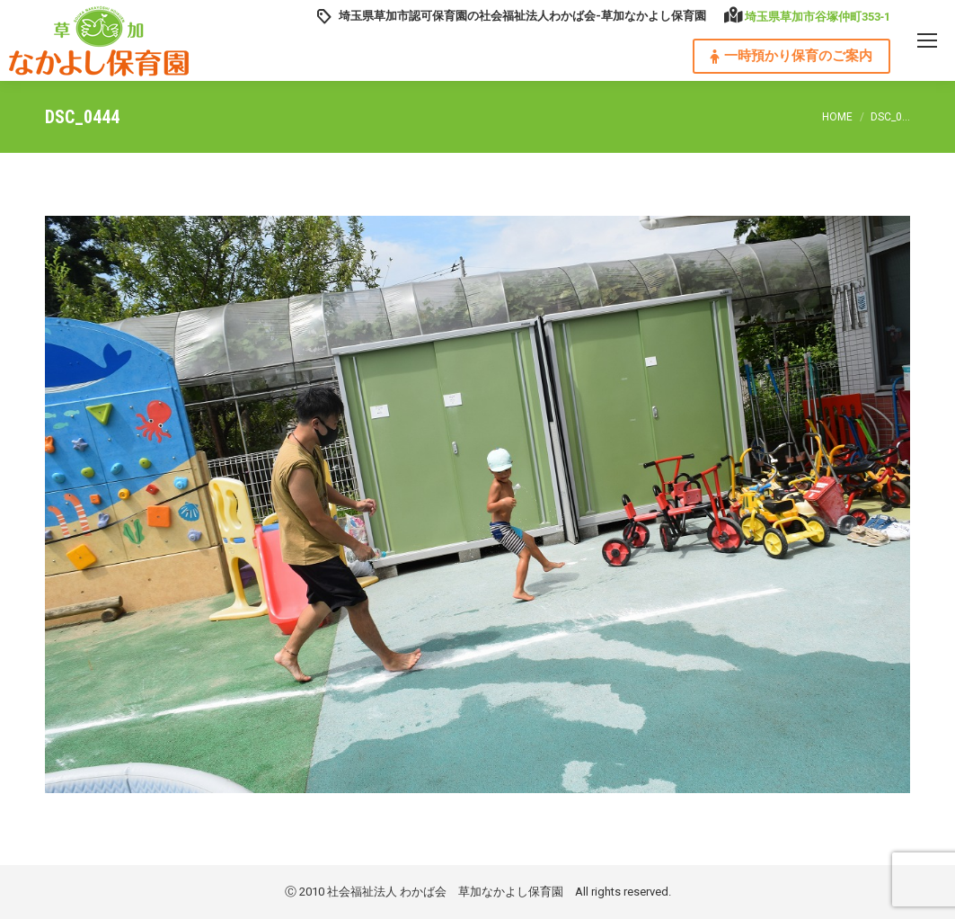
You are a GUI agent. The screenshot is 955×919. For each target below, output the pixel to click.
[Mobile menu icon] (927, 40)
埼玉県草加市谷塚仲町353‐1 (817, 16)
